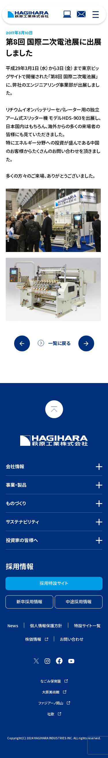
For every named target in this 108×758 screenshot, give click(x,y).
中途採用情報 (79, 601)
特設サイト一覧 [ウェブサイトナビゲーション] (87, 625)
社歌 (54, 713)
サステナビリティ (22, 521)
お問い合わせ (71, 639)
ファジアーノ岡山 (54, 702)
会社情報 (15, 466)
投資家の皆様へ (22, 540)
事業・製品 (16, 484)
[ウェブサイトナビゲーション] (67, 14)
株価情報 (36, 639)
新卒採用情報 (29, 601)
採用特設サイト (54, 583)
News (12, 625)
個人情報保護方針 (46, 625)
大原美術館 (54, 691)
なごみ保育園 (54, 681)
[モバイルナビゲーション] (95, 15)
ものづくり (16, 503)
